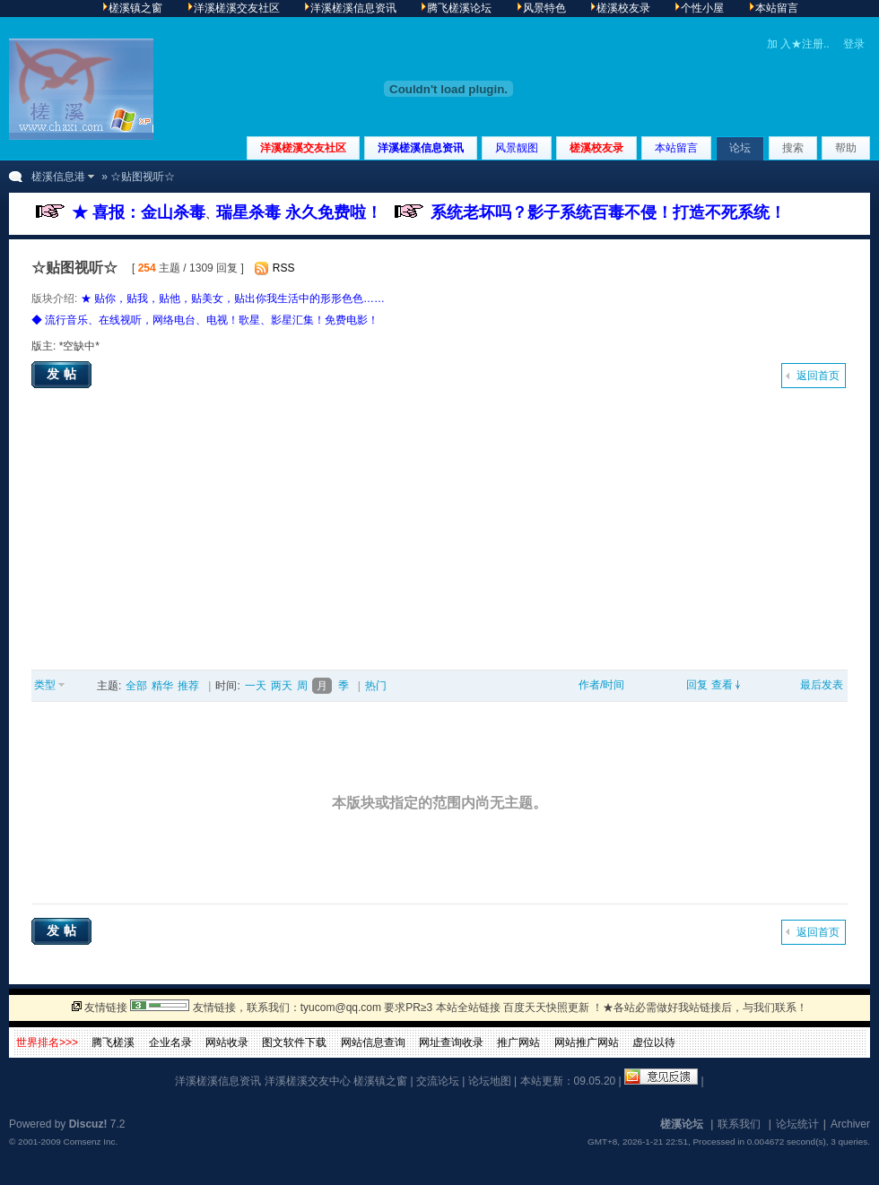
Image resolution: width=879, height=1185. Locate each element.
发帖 (64, 374)
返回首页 (818, 375)
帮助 (846, 148)
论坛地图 (489, 1081)
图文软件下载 (294, 1042)
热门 (376, 685)
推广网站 (518, 1042)
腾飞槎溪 (113, 1042)
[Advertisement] (439, 535)
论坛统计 (797, 1124)
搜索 (793, 148)
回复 (697, 685)
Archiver (850, 1124)
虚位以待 (653, 1042)
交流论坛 (437, 1081)
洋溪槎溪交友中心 (308, 1081)
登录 (854, 44)
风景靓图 (516, 148)
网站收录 (226, 1042)
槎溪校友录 (596, 148)
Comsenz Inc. (90, 1141)
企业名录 (170, 1042)
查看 (722, 685)
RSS (284, 268)
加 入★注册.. (798, 44)
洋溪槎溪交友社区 (303, 148)
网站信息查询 (373, 1042)
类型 (45, 685)
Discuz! (88, 1124)
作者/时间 (601, 685)
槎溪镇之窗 (380, 1081)
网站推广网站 (586, 1042)
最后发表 (821, 685)
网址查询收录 (451, 1042)
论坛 (740, 148)
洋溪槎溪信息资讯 (421, 148)
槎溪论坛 (681, 1124)
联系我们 (739, 1124)
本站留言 (676, 148)
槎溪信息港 (58, 176)
